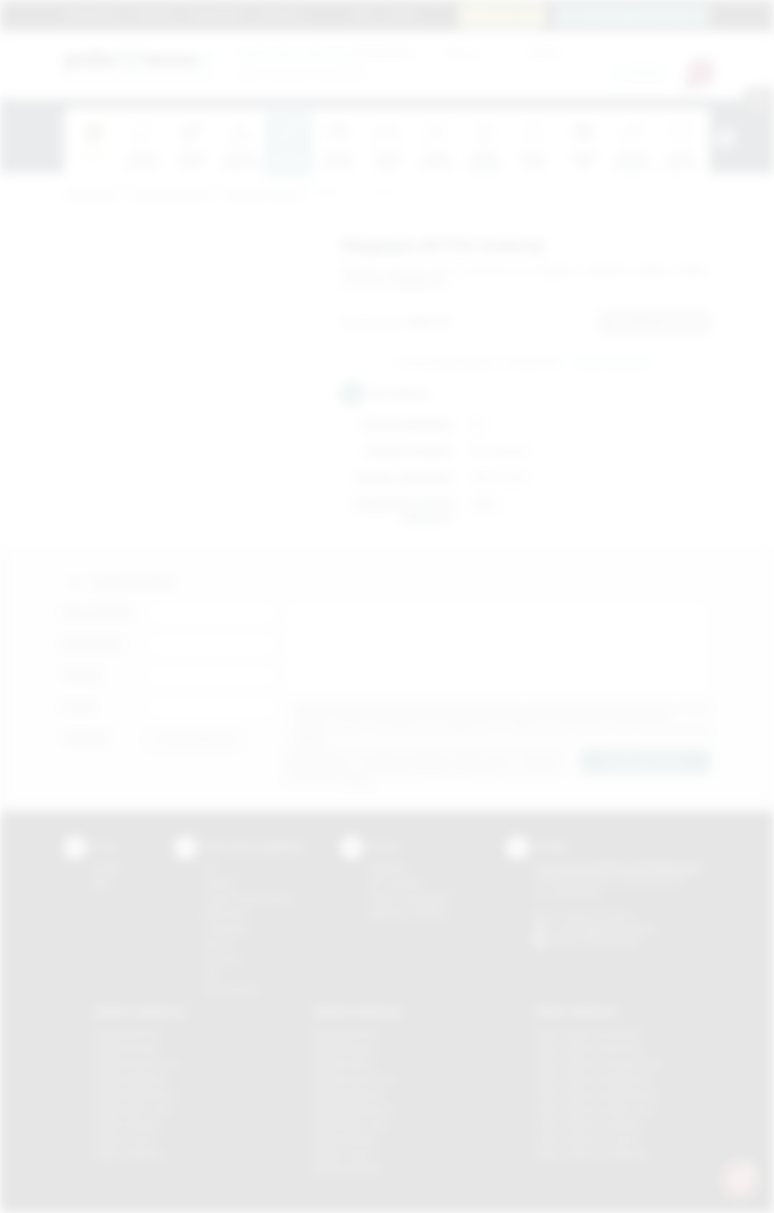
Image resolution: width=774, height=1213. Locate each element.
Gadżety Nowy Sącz (132, 1109)
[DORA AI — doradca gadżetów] (740, 1179)
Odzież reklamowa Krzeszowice (598, 1064)
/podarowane (613, 942)
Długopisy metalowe (263, 194)
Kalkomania (225, 913)
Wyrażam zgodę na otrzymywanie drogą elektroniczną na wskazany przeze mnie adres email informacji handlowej (503, 734)
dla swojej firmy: (325, 52)
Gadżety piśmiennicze (173, 194)
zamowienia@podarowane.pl (638, 15)
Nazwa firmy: (93, 643)
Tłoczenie (222, 959)
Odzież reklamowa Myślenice (592, 1079)
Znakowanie (281, 14)
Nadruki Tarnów (344, 1154)
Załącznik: (86, 738)
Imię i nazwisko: (99, 612)
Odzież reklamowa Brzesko (588, 1033)
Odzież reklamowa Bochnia (587, 1048)
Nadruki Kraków (344, 1064)
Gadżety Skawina (126, 1124)
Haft (211, 974)
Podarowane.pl (92, 194)
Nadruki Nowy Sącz (351, 1124)
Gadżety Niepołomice (134, 1094)
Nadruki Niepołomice (354, 1109)
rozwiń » (311, 738)
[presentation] (725, 138)
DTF (211, 868)
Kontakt (400, 14)
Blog (362, 14)
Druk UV (219, 944)
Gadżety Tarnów (125, 1139)
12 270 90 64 (508, 15)
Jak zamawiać (216, 14)
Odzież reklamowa (577, 1011)
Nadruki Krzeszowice (354, 1079)
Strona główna (93, 14)
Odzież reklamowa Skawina (588, 1124)
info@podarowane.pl (614, 928)
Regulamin (155, 14)
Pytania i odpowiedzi (409, 898)
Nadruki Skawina (345, 1139)
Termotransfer (231, 989)
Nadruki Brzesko (345, 1048)
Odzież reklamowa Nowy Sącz (594, 1109)
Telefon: (83, 675)
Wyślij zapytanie (613, 363)
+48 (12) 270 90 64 (596, 915)
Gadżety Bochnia (125, 1033)
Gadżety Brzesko (126, 1048)
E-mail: (79, 706)
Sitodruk (219, 883)
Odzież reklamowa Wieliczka (591, 1154)
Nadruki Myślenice (349, 1094)
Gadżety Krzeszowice (135, 1064)
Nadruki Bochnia (344, 1033)
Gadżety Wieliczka (128, 1154)
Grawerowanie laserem (248, 898)
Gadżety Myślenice (130, 1079)
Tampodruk (225, 928)
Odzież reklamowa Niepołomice (597, 1094)
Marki (329, 14)
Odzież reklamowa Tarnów (587, 1139)
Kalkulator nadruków (408, 913)
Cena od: (461, 52)
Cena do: (544, 52)
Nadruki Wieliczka (347, 1169)
